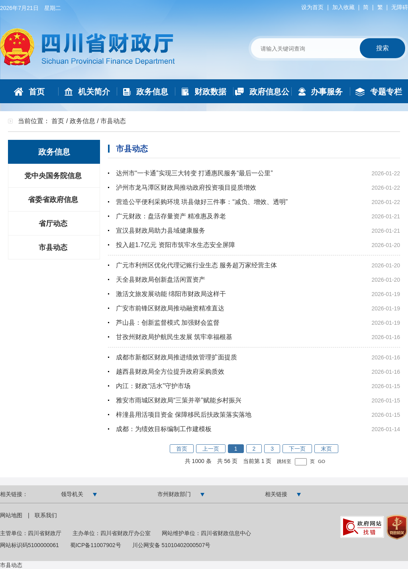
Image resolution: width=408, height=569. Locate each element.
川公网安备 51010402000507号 (171, 545)
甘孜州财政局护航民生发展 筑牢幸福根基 (174, 337)
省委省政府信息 (53, 200)
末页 (326, 448)
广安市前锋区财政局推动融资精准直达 (170, 308)
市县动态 (53, 247)
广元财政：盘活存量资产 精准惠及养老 (171, 216)
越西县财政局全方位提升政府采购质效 (170, 371)
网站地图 (12, 515)
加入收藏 (343, 7)
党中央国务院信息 (53, 176)
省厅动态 (53, 224)
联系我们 (46, 515)
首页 (57, 121)
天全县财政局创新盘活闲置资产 (160, 279)
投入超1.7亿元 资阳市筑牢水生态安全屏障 (175, 244)
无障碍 (399, 7)
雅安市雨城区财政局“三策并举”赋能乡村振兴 (178, 400)
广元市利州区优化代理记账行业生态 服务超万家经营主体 (196, 265)
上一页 (210, 448)
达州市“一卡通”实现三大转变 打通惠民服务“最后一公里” (194, 173)
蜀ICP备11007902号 (95, 545)
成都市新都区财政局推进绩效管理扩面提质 (176, 357)
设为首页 (312, 7)
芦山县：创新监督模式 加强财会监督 (168, 322)
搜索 (382, 48)
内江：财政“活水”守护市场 (153, 386)
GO (321, 461)
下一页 (297, 448)
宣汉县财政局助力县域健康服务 (160, 230)
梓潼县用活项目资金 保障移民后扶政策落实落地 (183, 414)
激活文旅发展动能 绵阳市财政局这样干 (171, 293)
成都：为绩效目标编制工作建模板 (164, 429)
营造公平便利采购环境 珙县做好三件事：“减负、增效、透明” (202, 201)
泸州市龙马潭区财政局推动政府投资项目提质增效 (186, 187)
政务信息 (82, 121)
